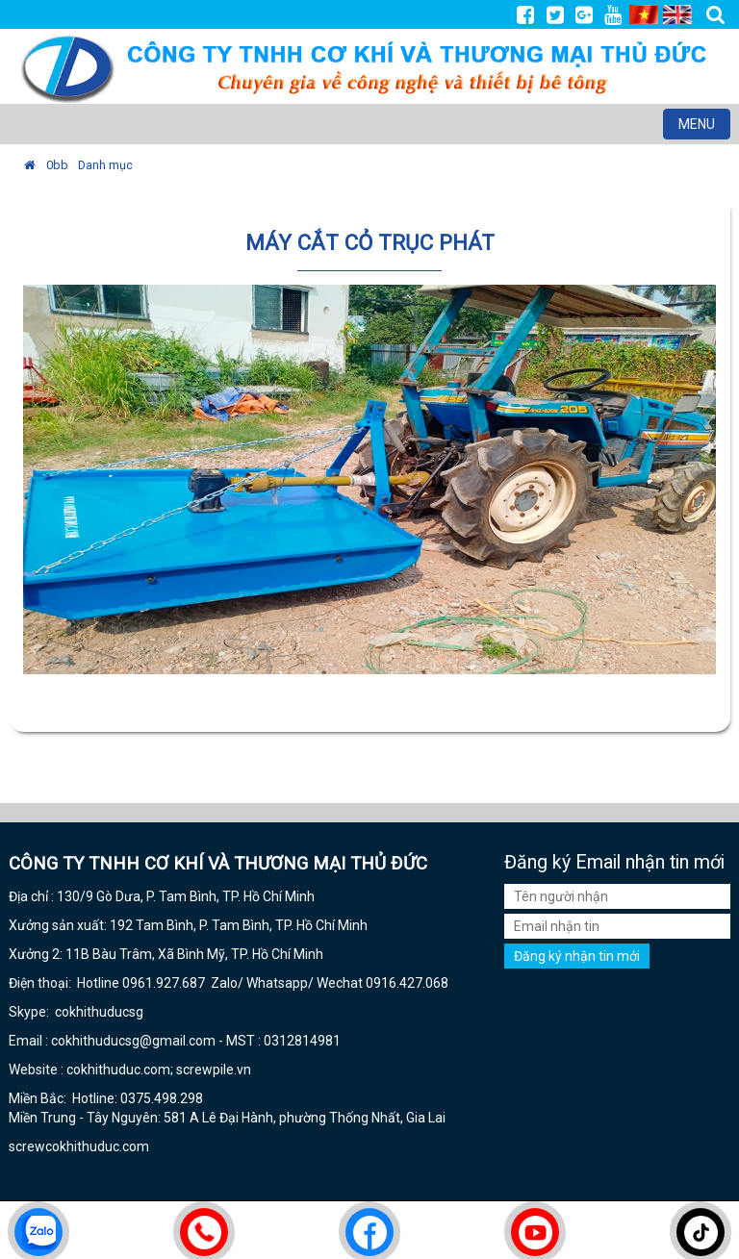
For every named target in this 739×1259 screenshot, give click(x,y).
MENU (703, 126)
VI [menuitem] (643, 14)
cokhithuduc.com (98, 1146)
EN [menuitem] (677, 14)
